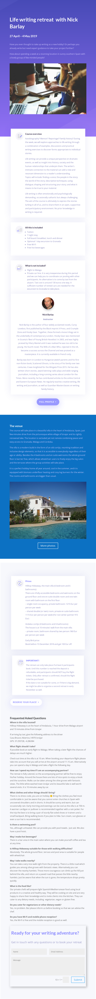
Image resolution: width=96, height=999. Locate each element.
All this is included (36, 232)
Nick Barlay (48, 328)
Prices (32, 613)
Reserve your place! (27, 717)
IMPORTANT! (35, 682)
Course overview (36, 148)
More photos (47, 545)
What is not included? (37, 271)
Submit (76, 980)
